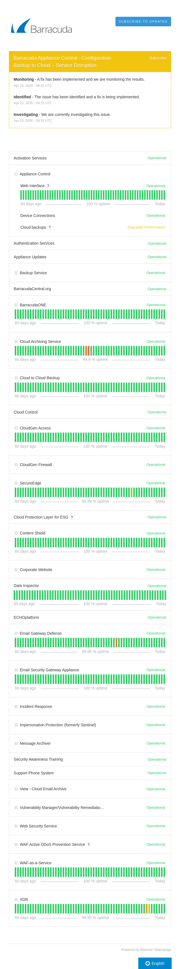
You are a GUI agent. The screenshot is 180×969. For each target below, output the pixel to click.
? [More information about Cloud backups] (50, 227)
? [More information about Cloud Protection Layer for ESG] (72, 517)
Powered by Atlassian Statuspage (146, 950)
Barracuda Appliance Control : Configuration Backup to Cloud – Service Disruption (62, 61)
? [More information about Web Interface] (48, 186)
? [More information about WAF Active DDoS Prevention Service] (89, 845)
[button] (143, 21)
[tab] (21, 195)
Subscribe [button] (157, 58)
